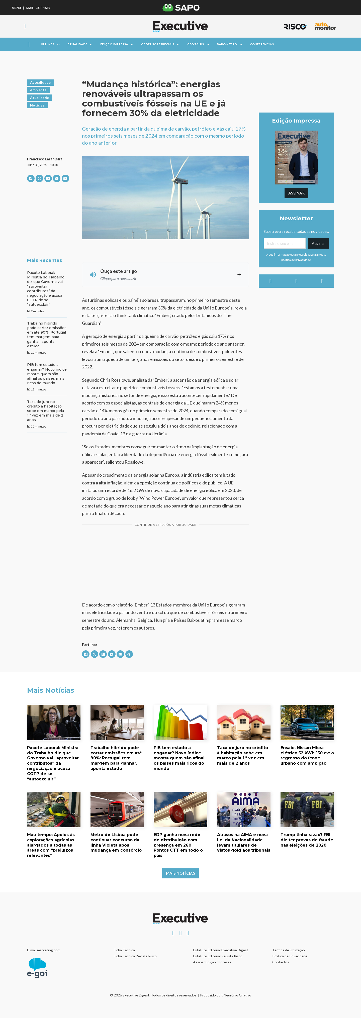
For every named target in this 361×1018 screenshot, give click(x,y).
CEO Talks (195, 44)
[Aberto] (29, 44)
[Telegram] (129, 654)
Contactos (280, 962)
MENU (16, 8)
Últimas (47, 44)
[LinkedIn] (48, 178)
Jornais (43, 8)
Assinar (296, 193)
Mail (30, 8)
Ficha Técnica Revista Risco (135, 956)
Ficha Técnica (124, 950)
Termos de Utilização (288, 950)
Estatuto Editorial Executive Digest (220, 950)
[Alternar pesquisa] (25, 26)
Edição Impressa (114, 44)
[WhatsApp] (56, 178)
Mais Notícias (180, 873)
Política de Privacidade (289, 956)
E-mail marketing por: (43, 950)
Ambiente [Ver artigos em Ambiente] (38, 90)
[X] (39, 178)
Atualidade (77, 44)
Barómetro (227, 44)
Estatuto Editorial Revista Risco (217, 956)
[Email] (285, 243)
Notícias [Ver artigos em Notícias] (37, 105)
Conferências (262, 44)
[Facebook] (31, 178)
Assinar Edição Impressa (212, 962)
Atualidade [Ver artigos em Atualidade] (39, 97)
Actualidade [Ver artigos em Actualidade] (40, 82)
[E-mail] (65, 178)
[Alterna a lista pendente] (58, 44)
